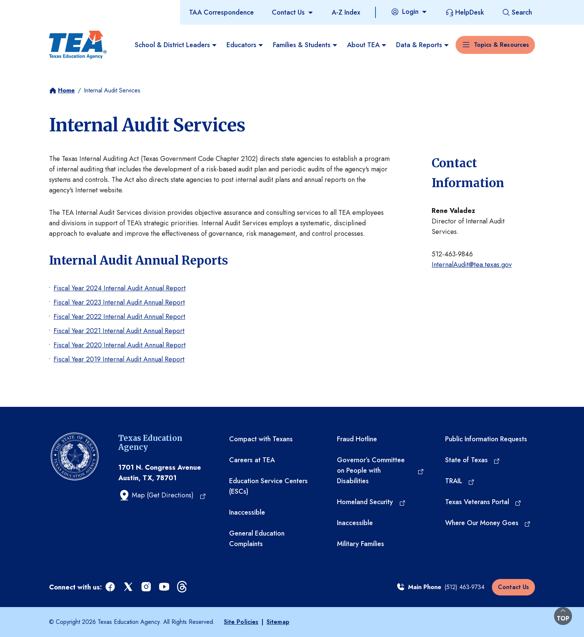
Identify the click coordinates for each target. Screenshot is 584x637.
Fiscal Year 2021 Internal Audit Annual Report (119, 331)
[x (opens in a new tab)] (129, 587)
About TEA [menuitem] (367, 45)
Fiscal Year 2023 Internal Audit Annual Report (119, 302)
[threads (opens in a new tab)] (183, 587)
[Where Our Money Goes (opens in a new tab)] (488, 523)
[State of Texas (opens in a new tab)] (473, 460)
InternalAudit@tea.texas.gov (472, 264)
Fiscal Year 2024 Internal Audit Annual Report (120, 288)
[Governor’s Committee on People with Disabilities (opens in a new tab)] (380, 470)
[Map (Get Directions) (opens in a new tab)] (162, 495)
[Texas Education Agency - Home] (78, 45)
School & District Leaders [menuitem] (176, 45)
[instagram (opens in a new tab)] (147, 587)
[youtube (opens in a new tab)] (165, 587)
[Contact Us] (293, 12)
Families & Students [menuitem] (305, 45)
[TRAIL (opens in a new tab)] (460, 481)
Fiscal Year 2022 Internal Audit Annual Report (119, 316)
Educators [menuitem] (245, 45)
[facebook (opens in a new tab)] (111, 587)
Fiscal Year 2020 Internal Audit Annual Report (120, 345)
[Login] (409, 11)
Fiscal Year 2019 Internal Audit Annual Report (119, 359)
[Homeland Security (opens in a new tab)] (371, 502)
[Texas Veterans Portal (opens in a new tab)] (483, 502)
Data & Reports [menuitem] (423, 45)
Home (66, 90)
